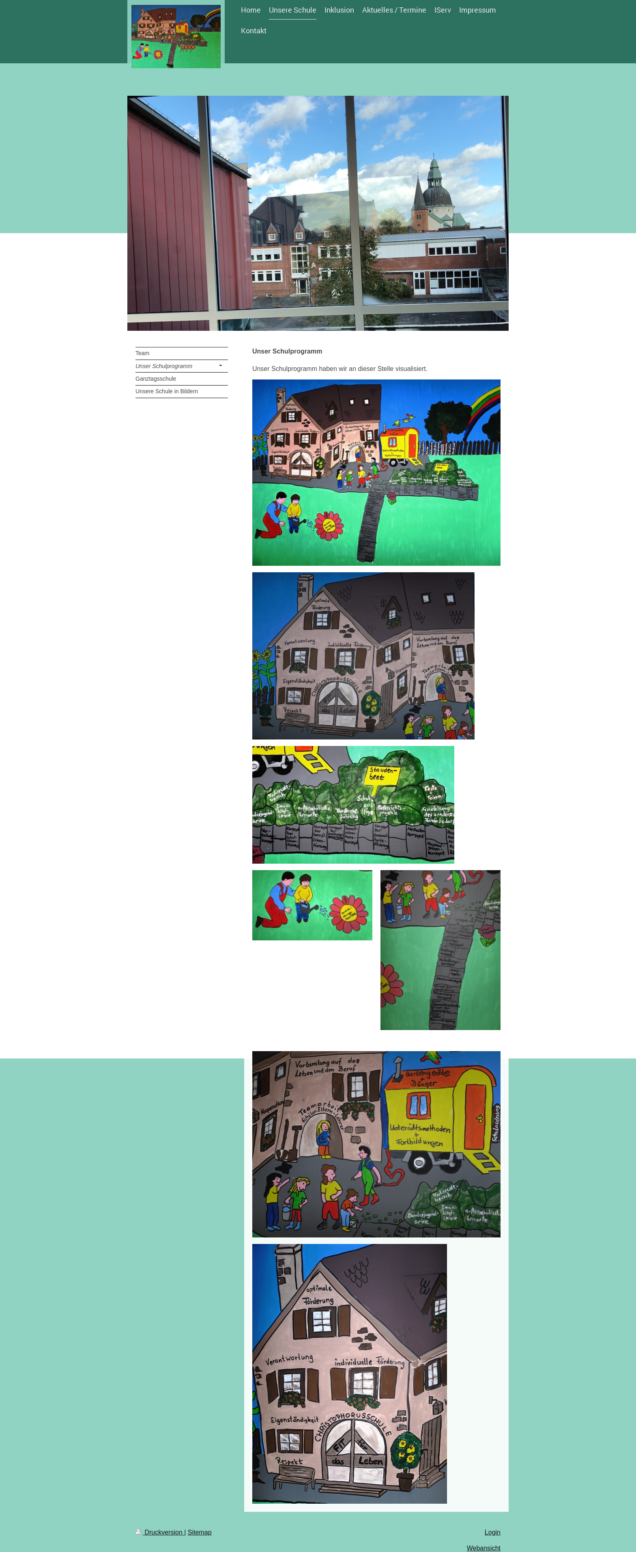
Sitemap (200, 1532)
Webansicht (484, 1548)
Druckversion (159, 1532)
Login (493, 1532)
